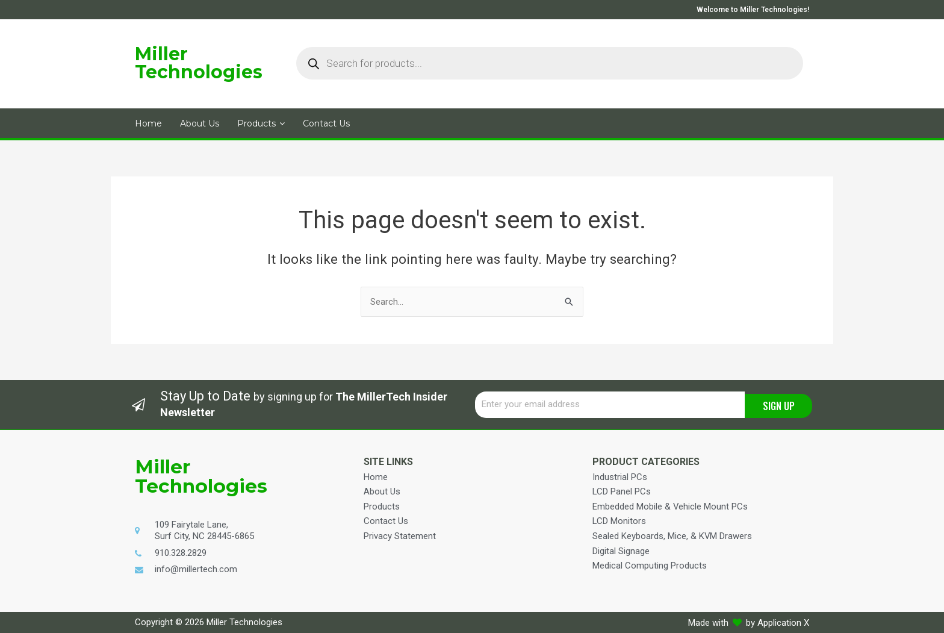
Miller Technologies (198, 63)
